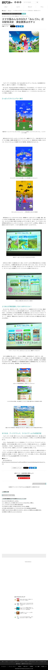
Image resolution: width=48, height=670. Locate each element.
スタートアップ (31, 661)
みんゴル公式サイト (7, 460)
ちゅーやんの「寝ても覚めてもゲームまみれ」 (12, 13)
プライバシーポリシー (12, 666)
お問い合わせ (25, 666)
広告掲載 (31, 666)
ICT (37, 661)
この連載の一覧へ (8, 495)
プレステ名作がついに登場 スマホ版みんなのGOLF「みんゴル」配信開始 (15, 506)
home (4, 10)
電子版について (44, 666)
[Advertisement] (24, 525)
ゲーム (42, 6)
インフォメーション (42, 661)
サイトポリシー (4, 666)
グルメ (26, 661)
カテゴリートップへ (39, 483)
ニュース (18, 6)
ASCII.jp (18, 663)
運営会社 (19, 666)
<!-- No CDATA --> (24, 66)
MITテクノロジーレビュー (27, 663)
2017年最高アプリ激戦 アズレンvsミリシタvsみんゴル (12, 511)
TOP (2, 661)
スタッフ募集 (37, 666)
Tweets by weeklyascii (28, 561)
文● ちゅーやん (5, 26)
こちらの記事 (13, 456)
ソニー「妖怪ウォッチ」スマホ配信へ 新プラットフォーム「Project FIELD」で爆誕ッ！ (18, 502)
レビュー (6, 6)
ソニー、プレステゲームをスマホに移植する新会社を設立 (12, 504)
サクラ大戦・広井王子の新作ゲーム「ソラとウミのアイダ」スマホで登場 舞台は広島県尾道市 (19, 508)
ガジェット (30, 6)
